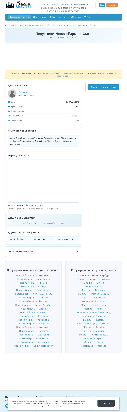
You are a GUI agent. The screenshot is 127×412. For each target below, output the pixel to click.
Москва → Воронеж (93, 290)
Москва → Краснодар (93, 297)
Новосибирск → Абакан (33, 308)
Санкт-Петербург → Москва (94, 279)
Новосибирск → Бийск (33, 312)
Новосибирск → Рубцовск (33, 316)
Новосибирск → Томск (33, 282)
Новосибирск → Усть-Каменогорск (33, 293)
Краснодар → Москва (93, 345)
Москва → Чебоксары (93, 304)
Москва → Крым (93, 338)
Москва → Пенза (93, 342)
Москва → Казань (93, 319)
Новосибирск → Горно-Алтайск (33, 304)
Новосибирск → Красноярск (33, 279)
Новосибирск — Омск (55, 223)
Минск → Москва (93, 330)
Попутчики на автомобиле (28, 25)
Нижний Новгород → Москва (94, 323)
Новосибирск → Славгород (33, 334)
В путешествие (58, 17)
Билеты (76, 17)
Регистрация (112, 5)
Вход (102, 5)
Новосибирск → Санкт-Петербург (33, 345)
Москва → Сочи (93, 286)
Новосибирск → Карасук (33, 330)
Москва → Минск (93, 282)
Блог (87, 17)
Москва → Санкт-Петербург (94, 275)
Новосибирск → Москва (33, 301)
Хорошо (106, 403)
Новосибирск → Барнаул (33, 297)
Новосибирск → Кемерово (33, 319)
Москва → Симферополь (93, 334)
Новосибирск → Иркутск (33, 323)
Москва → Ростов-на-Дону (93, 293)
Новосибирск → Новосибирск (33, 290)
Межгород (39, 17)
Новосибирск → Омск (33, 286)
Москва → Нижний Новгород (94, 312)
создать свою (63, 76)
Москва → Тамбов (93, 327)
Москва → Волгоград (93, 301)
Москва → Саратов (93, 316)
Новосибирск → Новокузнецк (33, 275)
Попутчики (9, 25)
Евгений (23, 92)
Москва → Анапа (94, 308)
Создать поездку (19, 17)
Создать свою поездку (103, 87)
